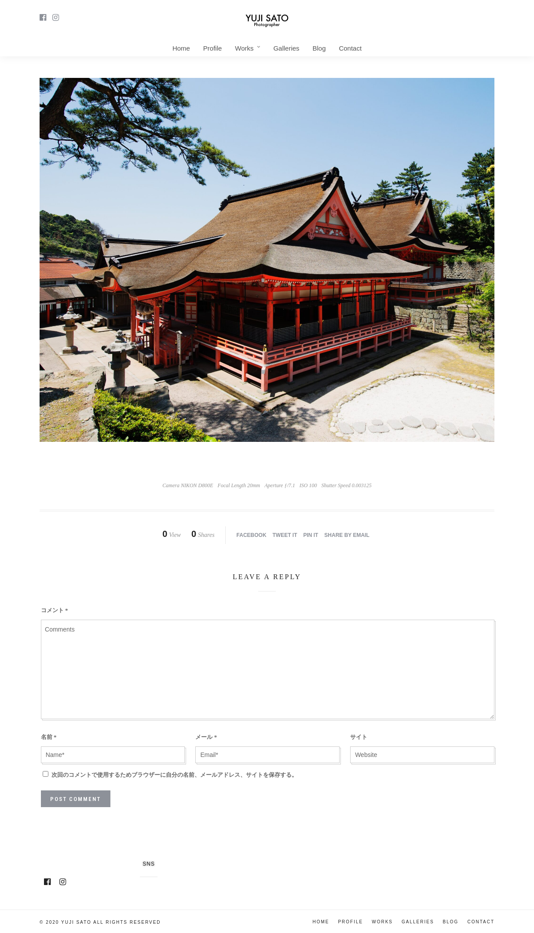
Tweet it (285, 535)
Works (244, 48)
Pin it (310, 535)
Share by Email (346, 535)
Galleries (286, 48)
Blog (319, 48)
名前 (49, 737)
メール (206, 737)
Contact (350, 48)
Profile (212, 48)
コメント (54, 610)
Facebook (252, 535)
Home (181, 48)
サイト (358, 737)
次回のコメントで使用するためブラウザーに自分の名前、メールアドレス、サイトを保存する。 (174, 774)
